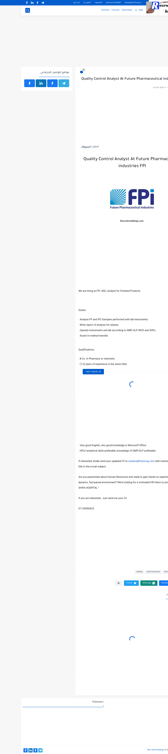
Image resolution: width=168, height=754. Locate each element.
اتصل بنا (66, 3)
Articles (84, 10)
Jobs (120, 10)
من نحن (55, 3)
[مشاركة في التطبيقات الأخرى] (97, 583)
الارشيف (77, 3)
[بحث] (6, 10)
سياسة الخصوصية (112, 3)
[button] (146, 583)
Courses (94, 10)
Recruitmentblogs (134, 750)
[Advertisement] (84, 43)
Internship (106, 10)
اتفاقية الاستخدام (92, 3)
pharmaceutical (132, 572)
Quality (118, 572)
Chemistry (158, 72)
